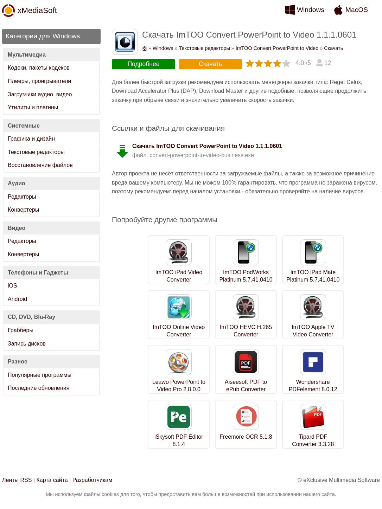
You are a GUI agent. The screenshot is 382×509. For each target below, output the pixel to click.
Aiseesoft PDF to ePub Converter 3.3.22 (246, 389)
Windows (310, 9)
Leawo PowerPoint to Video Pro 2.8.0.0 (178, 385)
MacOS (356, 9)
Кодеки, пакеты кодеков (39, 68)
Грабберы (20, 330)
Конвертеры (23, 210)
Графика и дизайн (31, 139)
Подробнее (143, 63)
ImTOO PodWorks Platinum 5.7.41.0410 (245, 276)
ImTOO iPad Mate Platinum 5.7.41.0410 (312, 276)
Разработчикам (92, 480)
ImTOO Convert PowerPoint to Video (277, 48)
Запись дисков (27, 344)
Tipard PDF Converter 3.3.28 (313, 440)
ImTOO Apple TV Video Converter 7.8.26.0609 (313, 334)
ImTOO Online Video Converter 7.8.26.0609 (179, 334)
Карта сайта (52, 480)
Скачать (333, 48)
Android (17, 299)
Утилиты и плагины (33, 107)
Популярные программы (39, 375)
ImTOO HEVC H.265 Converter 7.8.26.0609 (246, 334)
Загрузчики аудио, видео (40, 94)
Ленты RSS (17, 480)
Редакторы (22, 197)
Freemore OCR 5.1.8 (245, 437)
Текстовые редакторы (36, 152)
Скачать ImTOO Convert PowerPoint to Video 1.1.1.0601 (207, 146)
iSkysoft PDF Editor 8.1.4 (178, 440)
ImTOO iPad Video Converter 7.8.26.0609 (178, 279)
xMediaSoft (37, 10)
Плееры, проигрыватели (39, 81)
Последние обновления (38, 388)
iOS (12, 286)
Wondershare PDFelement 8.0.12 (313, 385)
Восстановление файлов (40, 165)
